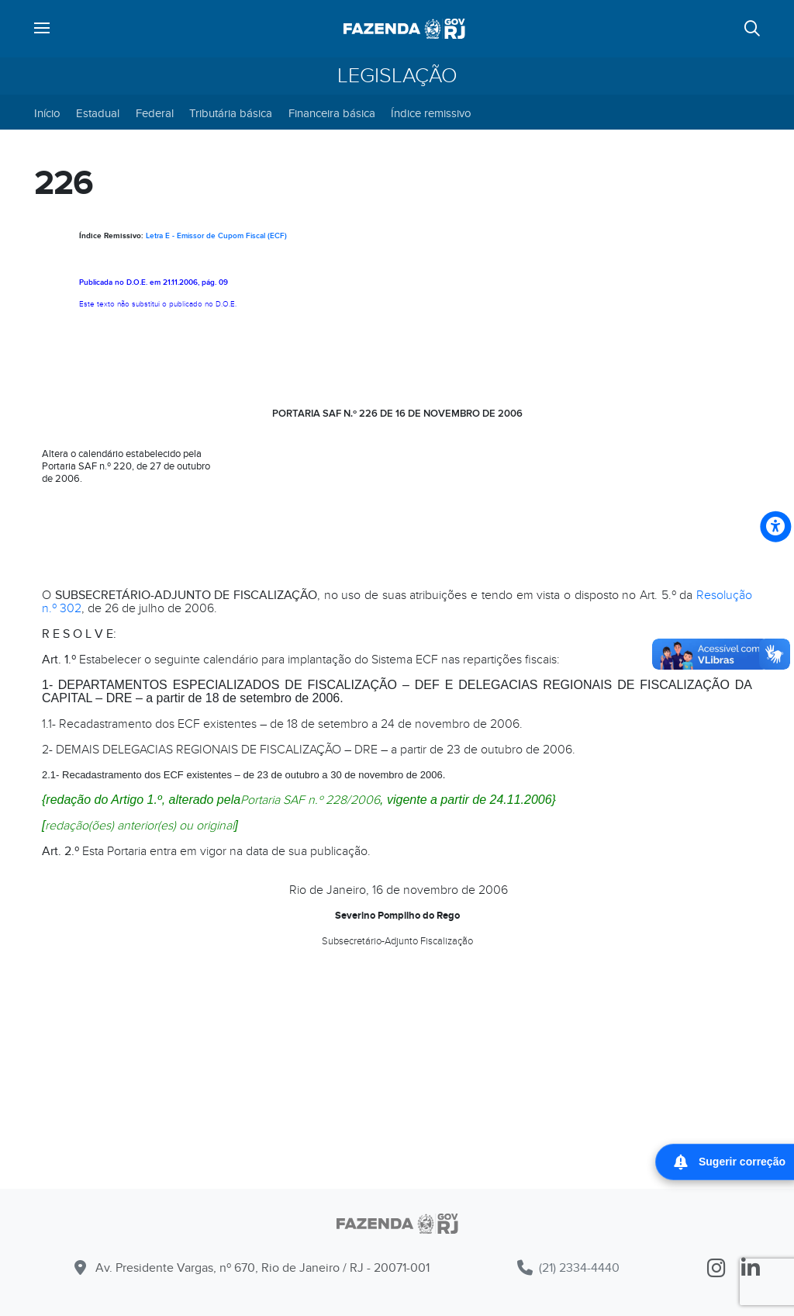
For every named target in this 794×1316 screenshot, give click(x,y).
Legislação (397, 76)
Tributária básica (230, 113)
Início (47, 113)
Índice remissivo (431, 113)
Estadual (97, 113)
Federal (155, 113)
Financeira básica (331, 113)
